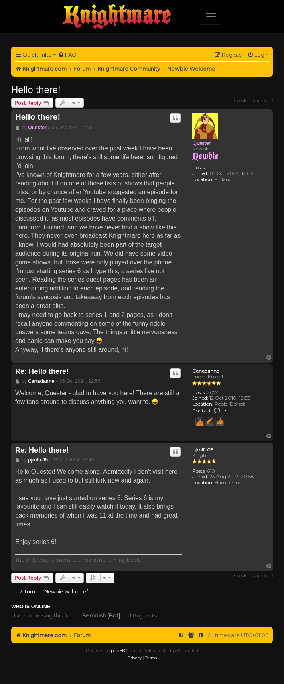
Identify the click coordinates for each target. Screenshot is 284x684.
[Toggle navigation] (211, 17)
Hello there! (36, 89)
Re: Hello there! (42, 371)
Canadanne (205, 371)
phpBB (118, 650)
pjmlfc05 (202, 450)
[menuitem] (67, 55)
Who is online (30, 606)
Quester (201, 143)
